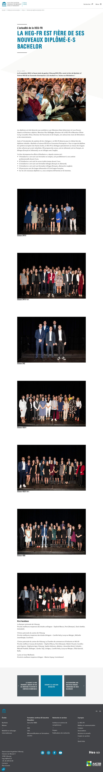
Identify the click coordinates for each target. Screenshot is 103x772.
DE (100, 711)
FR (96, 711)
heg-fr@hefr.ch (7, 758)
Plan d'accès (6, 765)
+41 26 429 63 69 (7, 761)
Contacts (5, 763)
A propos (81, 718)
